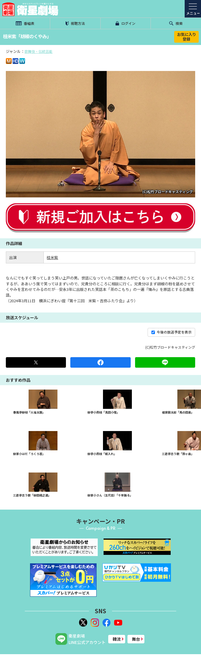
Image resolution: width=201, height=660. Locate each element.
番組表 (25, 23)
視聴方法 (75, 23)
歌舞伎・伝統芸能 (39, 51)
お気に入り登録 (186, 37)
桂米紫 (52, 257)
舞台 (136, 639)
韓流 (117, 639)
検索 (176, 23)
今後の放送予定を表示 (171, 331)
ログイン (125, 23)
